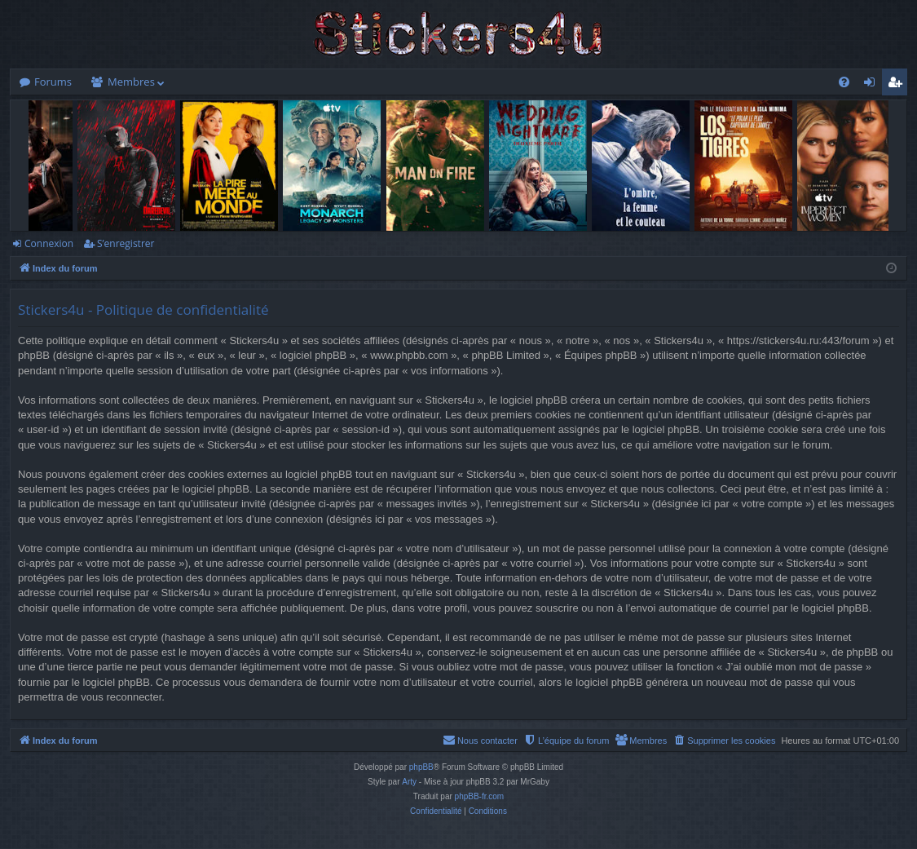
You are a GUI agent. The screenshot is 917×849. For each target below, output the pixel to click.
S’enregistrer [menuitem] (898, 84)
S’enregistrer (125, 243)
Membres (131, 81)
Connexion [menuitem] (873, 84)
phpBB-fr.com (480, 796)
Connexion (48, 243)
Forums (53, 81)
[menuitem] (844, 82)
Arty (409, 781)
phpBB (421, 767)
